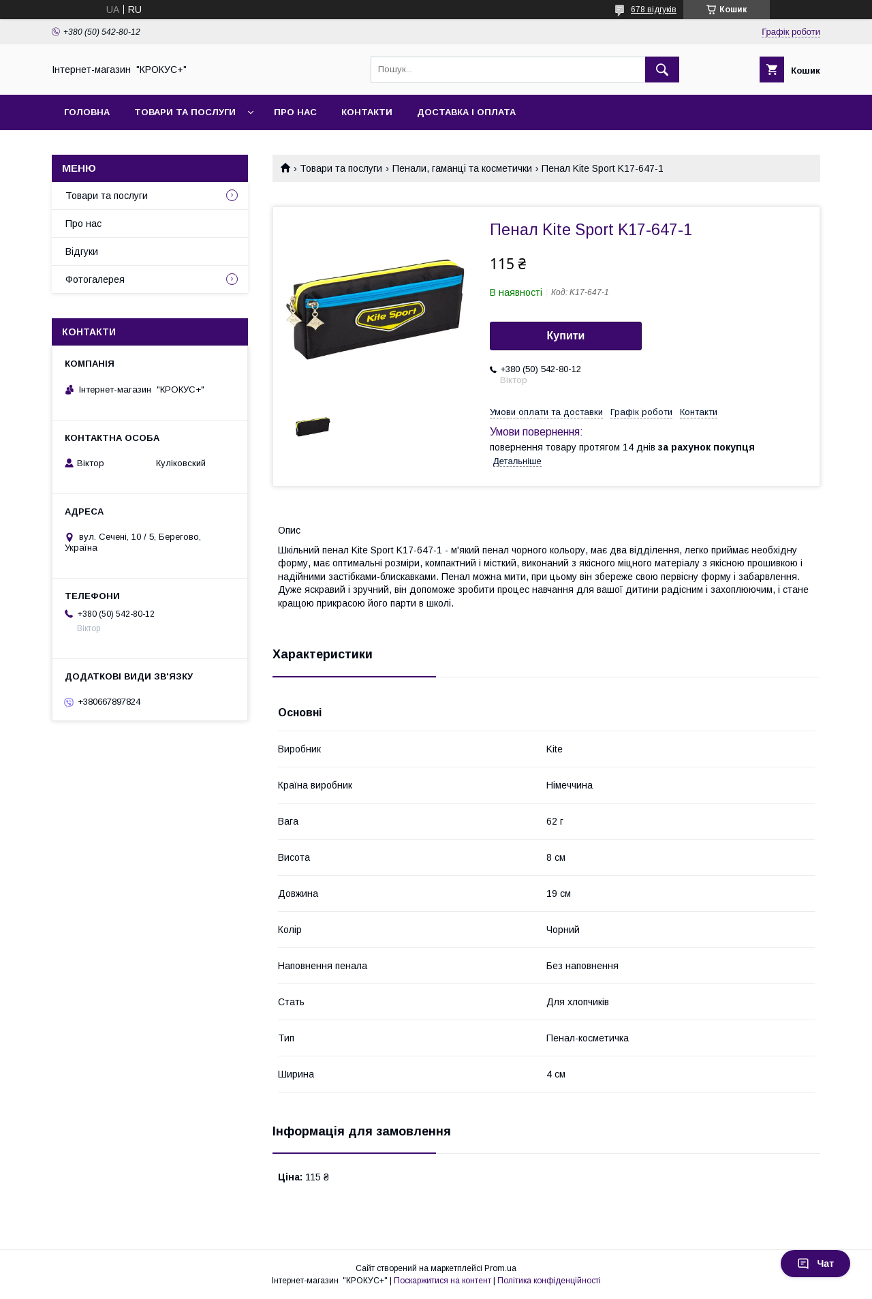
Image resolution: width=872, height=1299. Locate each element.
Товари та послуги (185, 112)
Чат (815, 1263)
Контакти (366, 112)
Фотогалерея (95, 279)
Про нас (295, 112)
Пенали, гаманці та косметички (462, 168)
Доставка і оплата (466, 112)
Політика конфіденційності (549, 1280)
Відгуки (81, 251)
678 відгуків (653, 9)
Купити (566, 335)
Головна (87, 112)
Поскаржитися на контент (442, 1280)
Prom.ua (500, 1268)
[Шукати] (662, 69)
